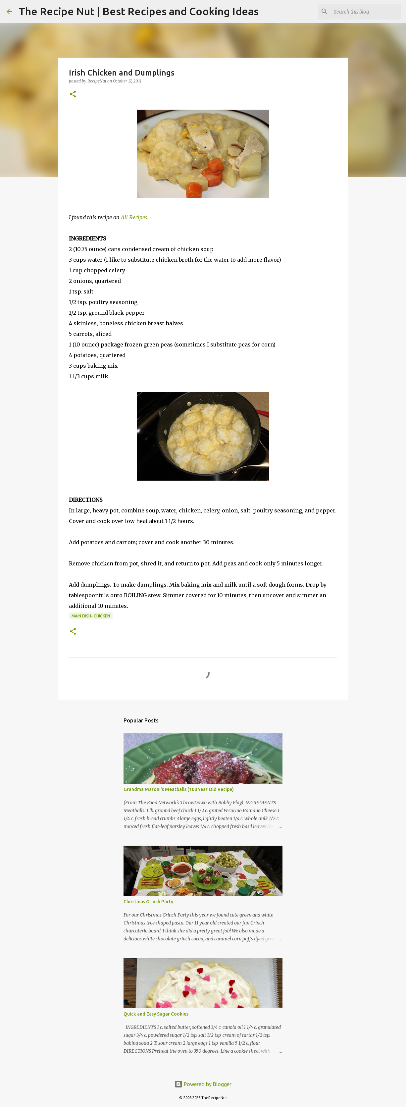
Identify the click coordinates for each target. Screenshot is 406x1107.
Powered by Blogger (203, 1084)
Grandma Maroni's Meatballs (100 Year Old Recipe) (179, 789)
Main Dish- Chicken (91, 616)
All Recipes (134, 217)
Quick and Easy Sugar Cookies (156, 1014)
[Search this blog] (366, 12)
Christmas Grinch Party (148, 901)
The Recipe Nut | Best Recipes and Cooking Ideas (139, 11)
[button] (73, 94)
